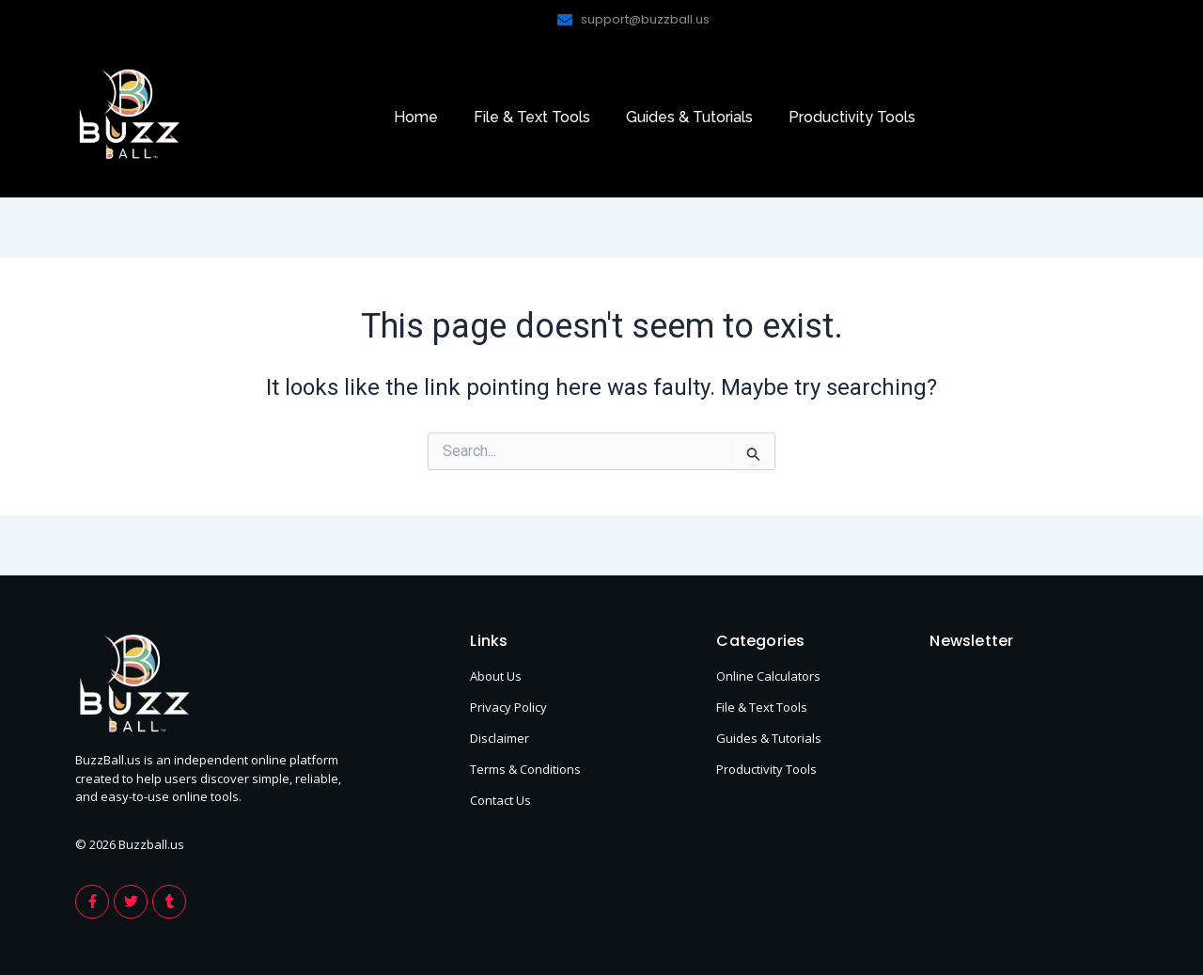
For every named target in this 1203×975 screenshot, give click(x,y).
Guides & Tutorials (689, 117)
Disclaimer (499, 738)
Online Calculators (768, 676)
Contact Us (500, 800)
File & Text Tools (532, 117)
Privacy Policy (508, 707)
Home (416, 117)
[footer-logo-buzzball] (128, 114)
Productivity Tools (852, 117)
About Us (496, 676)
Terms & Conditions (525, 769)
